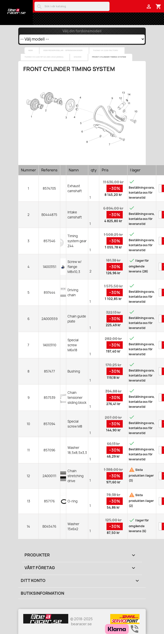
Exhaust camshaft (75, 188)
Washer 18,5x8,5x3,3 (77, 450)
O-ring (73, 501)
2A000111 (49, 476)
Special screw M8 (75, 424)
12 (28, 476)
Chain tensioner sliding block (77, 397)
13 (28, 501)
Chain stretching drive (76, 476)
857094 (49, 424)
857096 (49, 450)
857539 (49, 397)
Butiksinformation (42, 593)
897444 (49, 292)
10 (28, 424)
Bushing (74, 371)
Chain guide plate (77, 319)
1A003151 (49, 266)
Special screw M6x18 (73, 345)
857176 (49, 501)
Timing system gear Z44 (77, 241)
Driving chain (73, 292)
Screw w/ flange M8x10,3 (75, 266)
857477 (49, 371)
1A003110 (49, 345)
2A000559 (50, 318)
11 (28, 450)
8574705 (49, 188)
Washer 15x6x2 (73, 526)
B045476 (49, 526)
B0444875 (49, 214)
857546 (49, 241)
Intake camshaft (75, 214)
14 (28, 526)
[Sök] (72, 6)
